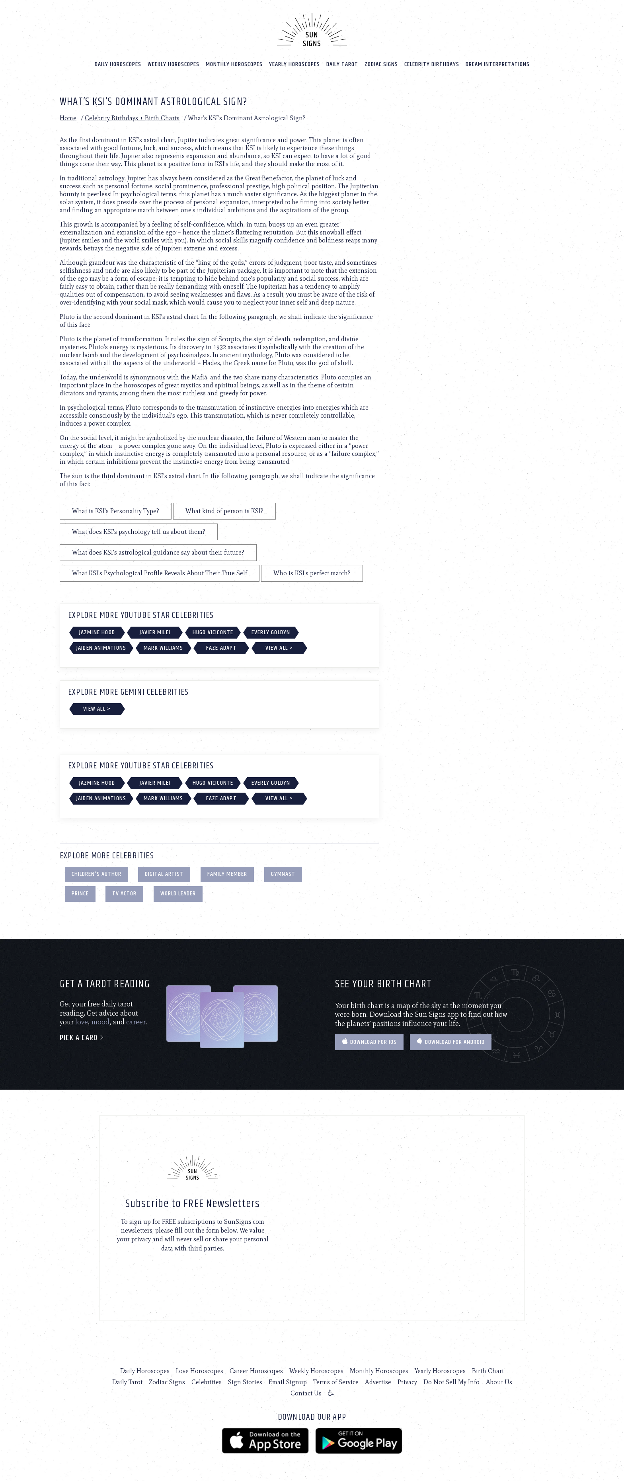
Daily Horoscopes (118, 64)
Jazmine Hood (97, 632)
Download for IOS (369, 1042)
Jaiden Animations (101, 648)
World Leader (178, 894)
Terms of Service (336, 1382)
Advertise (378, 1382)
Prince (80, 894)
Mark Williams (163, 648)
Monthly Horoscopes (234, 64)
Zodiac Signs (381, 64)
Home (68, 118)
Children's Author (96, 874)
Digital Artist (164, 874)
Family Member (227, 874)
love (81, 1022)
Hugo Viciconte (213, 632)
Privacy (407, 1382)
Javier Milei (155, 632)
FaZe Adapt (221, 648)
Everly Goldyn (271, 632)
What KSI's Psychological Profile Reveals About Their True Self (159, 573)
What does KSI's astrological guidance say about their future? (158, 552)
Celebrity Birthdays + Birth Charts (132, 118)
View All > (279, 648)
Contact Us (306, 1393)
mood (100, 1022)
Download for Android (451, 1042)
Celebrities (206, 1382)
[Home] (312, 29)
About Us (499, 1382)
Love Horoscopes (199, 1371)
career (136, 1022)
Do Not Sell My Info (451, 1382)
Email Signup (288, 1382)
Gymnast (283, 874)
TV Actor (124, 894)
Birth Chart (488, 1371)
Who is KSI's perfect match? (312, 573)
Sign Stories (245, 1382)
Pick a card (82, 1038)
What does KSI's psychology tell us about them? (138, 531)
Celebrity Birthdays (431, 64)
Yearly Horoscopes (294, 64)
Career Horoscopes (256, 1371)
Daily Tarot (342, 64)
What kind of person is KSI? (224, 511)
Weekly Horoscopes (173, 64)
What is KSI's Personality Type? (115, 511)
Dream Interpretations (498, 64)
